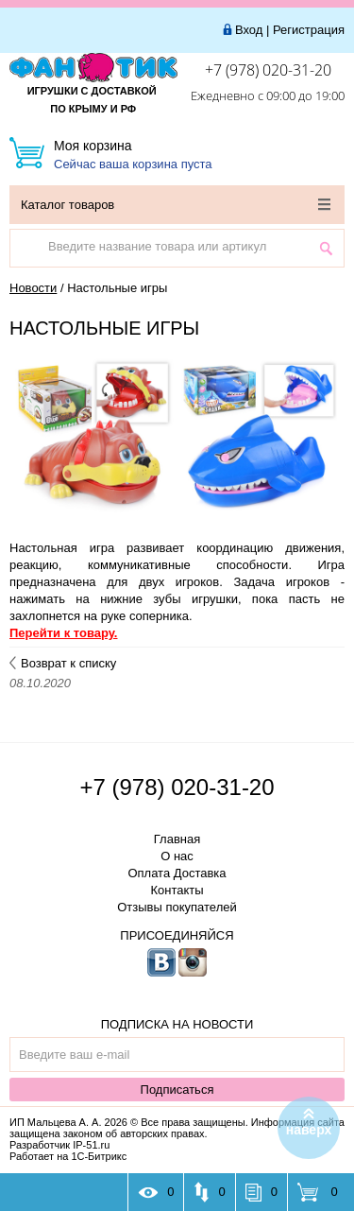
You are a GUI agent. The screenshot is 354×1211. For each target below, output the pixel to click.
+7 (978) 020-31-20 (268, 70)
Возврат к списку (62, 663)
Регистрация (309, 30)
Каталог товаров (175, 205)
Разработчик (59, 1144)
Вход (248, 30)
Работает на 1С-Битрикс (67, 1156)
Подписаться (177, 1089)
